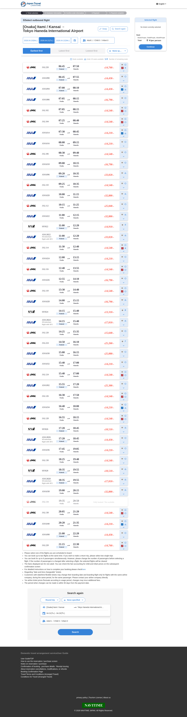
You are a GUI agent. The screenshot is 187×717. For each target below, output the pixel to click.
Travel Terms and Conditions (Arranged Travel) (39, 674)
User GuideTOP (27, 659)
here (84, 569)
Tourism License (95, 697)
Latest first (64, 51)
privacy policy (81, 697)
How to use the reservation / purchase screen (39, 661)
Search (75, 632)
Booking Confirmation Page (32, 672)
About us (107, 697)
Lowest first (91, 51)
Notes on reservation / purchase (33, 664)
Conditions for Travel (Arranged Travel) (36, 677)
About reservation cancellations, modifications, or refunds (44, 669)
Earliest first (37, 51)
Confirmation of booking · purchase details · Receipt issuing (45, 666)
